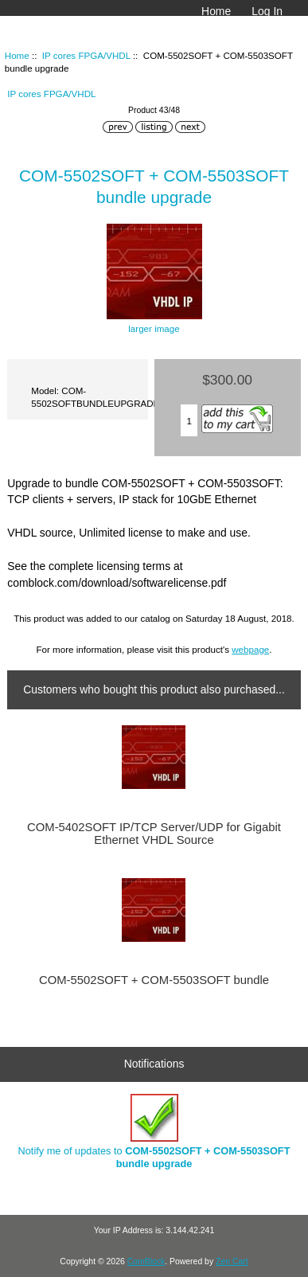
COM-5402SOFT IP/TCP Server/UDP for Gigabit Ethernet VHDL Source (154, 833)
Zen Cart (232, 1261)
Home (216, 11)
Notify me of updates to (154, 1132)
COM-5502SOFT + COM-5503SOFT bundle (154, 980)
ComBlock (146, 1261)
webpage (250, 649)
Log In (267, 11)
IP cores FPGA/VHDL (86, 55)
